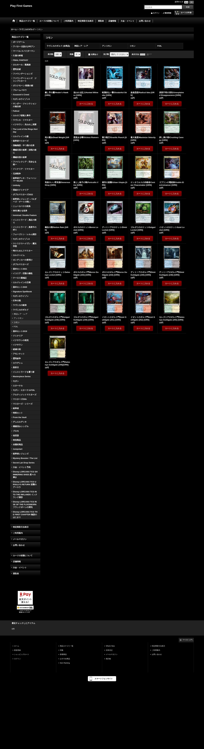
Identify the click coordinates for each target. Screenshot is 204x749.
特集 (61, 650)
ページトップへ (187, 640)
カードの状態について (22, 555)
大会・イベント (20, 567)
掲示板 (108, 659)
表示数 (51, 54)
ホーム (16, 646)
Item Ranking (65, 663)
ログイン (156, 13)
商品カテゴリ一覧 (66, 646)
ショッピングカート (21, 654)
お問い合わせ (19, 545)
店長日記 (109, 650)
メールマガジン (20, 539)
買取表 (16, 573)
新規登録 (168, 13)
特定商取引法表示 (21, 527)
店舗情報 (17, 561)
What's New (110, 646)
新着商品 (63, 654)
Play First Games (21, 5)
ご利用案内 (18, 533)
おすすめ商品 (65, 659)
